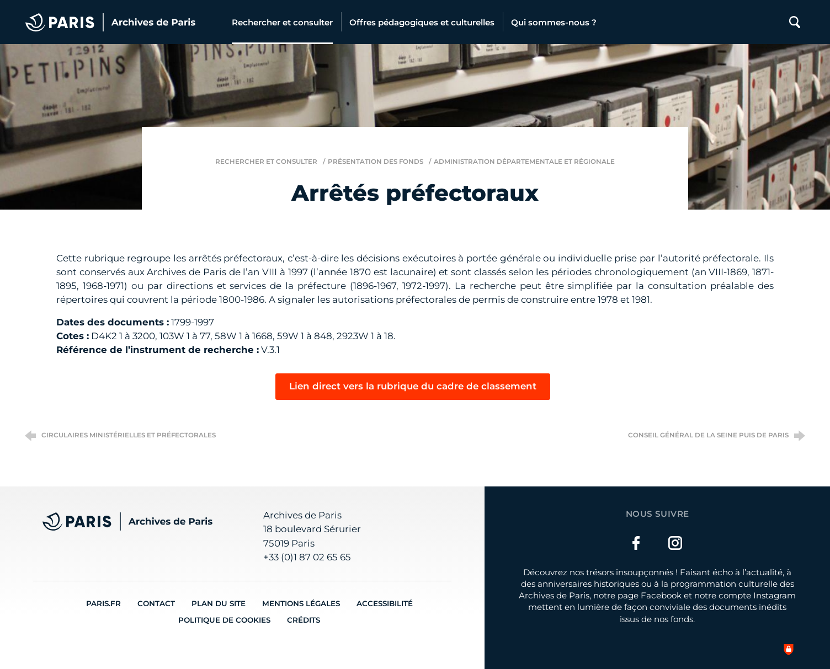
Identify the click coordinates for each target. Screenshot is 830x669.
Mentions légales (301, 603)
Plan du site (218, 603)
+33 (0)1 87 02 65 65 (307, 557)
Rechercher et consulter (266, 161)
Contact (156, 603)
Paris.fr (103, 603)
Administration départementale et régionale (524, 161)
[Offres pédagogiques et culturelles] (422, 22)
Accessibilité (385, 603)
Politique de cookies (224, 620)
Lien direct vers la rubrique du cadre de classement (412, 386)
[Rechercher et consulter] (282, 22)
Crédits (303, 620)
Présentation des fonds (375, 161)
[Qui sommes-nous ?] (554, 22)
